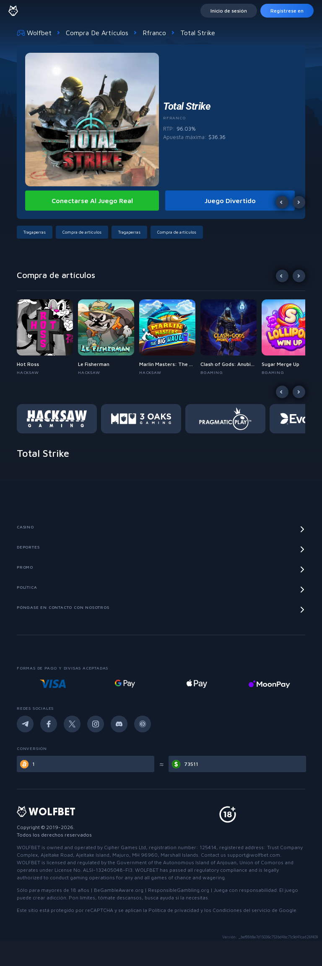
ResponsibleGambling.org (178, 890)
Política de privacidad (173, 910)
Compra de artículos (97, 32)
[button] (36, 232)
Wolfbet (34, 32)
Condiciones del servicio (241, 910)
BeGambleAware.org (118, 890)
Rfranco (154, 32)
